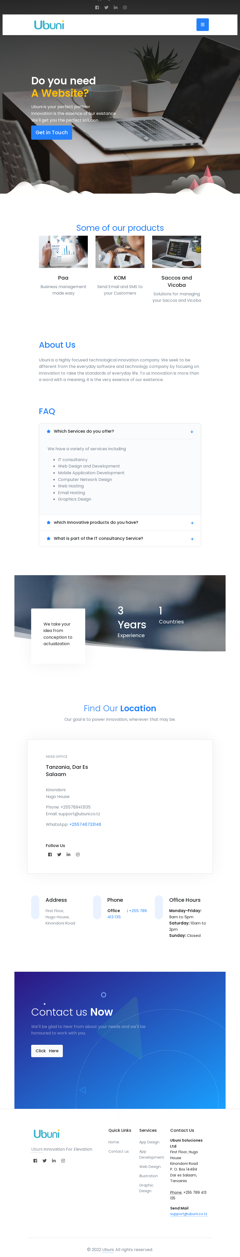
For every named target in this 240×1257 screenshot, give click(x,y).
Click (47, 1051)
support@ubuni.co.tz (188, 1213)
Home (113, 1142)
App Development (150, 1154)
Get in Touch (52, 132)
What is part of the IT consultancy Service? (95, 538)
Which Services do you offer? (80, 431)
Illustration (148, 1176)
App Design (149, 1142)
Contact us (118, 1151)
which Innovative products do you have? (92, 522)
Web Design (150, 1166)
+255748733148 (85, 824)
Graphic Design (146, 1188)
